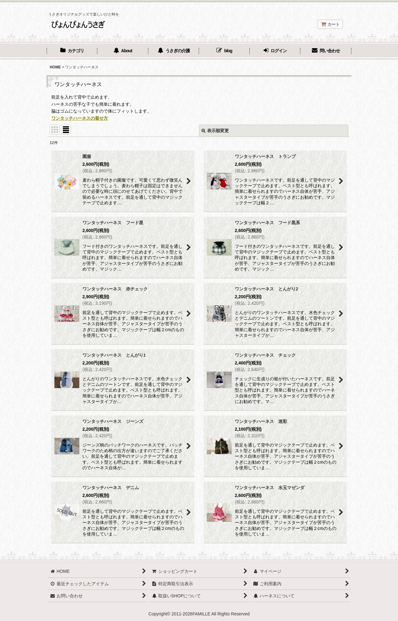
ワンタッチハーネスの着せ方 (79, 118)
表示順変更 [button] (215, 130)
